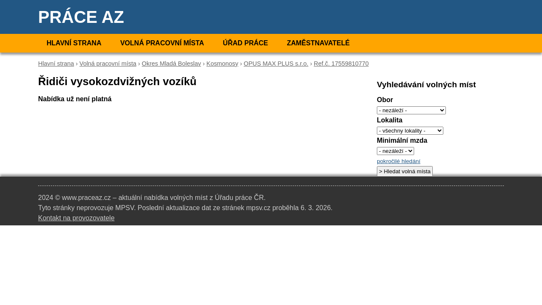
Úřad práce (245, 43)
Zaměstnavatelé (318, 43)
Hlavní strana (74, 43)
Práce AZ (81, 17)
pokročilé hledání (398, 161)
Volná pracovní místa (162, 43)
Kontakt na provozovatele (76, 218)
